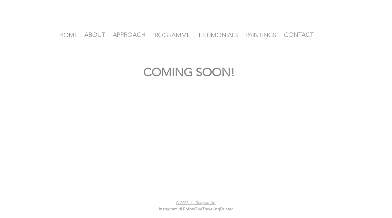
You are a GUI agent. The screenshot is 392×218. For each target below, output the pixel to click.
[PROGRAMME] (170, 35)
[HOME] (68, 35)
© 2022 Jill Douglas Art (196, 202)
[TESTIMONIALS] (217, 35)
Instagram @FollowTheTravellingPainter (196, 209)
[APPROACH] (129, 35)
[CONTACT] (299, 35)
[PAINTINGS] (261, 35)
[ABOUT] (95, 35)
